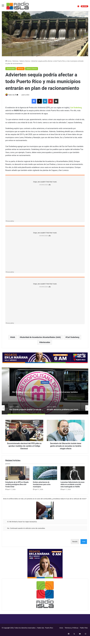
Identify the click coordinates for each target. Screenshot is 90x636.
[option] (45, 391)
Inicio (61, 628)
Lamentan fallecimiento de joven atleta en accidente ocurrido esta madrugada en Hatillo (72, 484)
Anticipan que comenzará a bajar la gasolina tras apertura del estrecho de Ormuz (45, 393)
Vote (83, 542)
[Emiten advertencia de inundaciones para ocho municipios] (45, 473)
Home (8, 61)
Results (74, 542)
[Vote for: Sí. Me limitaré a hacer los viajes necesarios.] (45, 513)
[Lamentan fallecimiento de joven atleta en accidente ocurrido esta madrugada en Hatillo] (73, 473)
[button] (45, 510)
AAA (13, 337)
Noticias (15, 61)
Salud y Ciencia (25, 61)
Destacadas (11, 68)
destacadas (45, 342)
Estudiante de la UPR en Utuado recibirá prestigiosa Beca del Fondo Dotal (17, 484)
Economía (45, 380)
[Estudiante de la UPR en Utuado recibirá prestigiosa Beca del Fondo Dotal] (17, 473)
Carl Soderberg (73, 337)
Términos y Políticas (71, 628)
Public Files (84, 628)
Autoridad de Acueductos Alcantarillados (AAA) (41, 337)
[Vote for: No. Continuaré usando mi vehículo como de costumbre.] (45, 528)
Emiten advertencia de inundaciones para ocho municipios (42, 484)
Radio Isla (13, 95)
